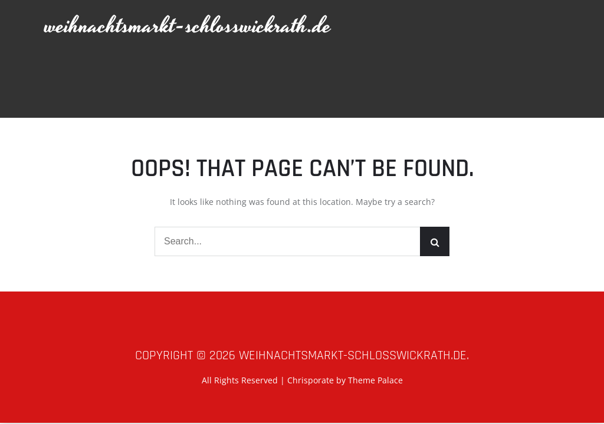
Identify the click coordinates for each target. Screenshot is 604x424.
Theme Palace (375, 380)
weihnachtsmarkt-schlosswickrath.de (188, 26)
